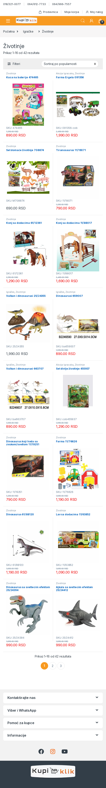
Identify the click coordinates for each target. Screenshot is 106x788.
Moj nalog (94, 12)
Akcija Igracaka (65, 73)
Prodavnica (48, 12)
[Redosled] (70, 63)
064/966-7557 (61, 4)
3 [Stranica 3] (61, 666)
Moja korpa (71, 12)
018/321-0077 (12, 4)
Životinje (11, 73)
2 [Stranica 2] (52, 666)
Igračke (28, 31)
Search (82, 20)
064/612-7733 (36, 4)
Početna (9, 31)
